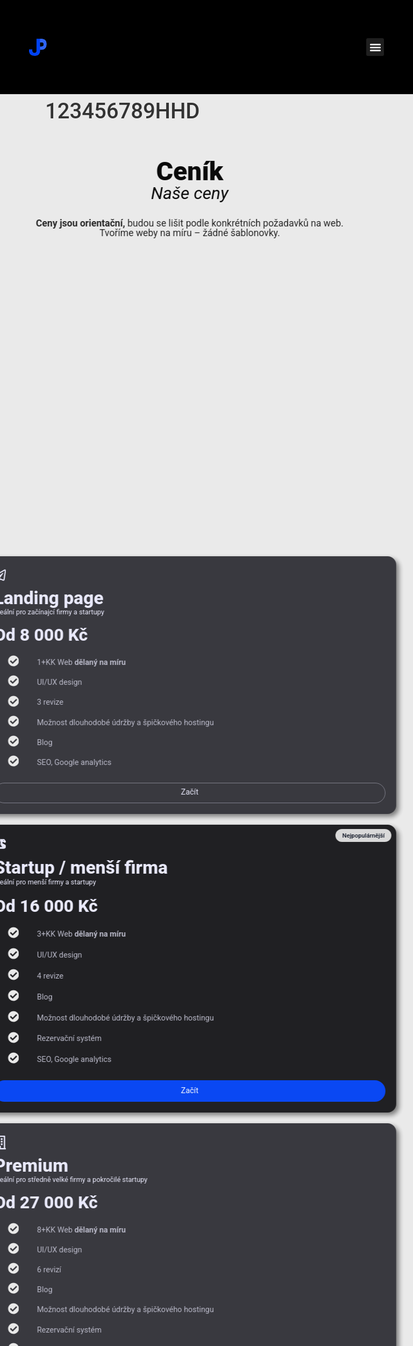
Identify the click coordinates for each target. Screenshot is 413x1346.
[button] (375, 47)
